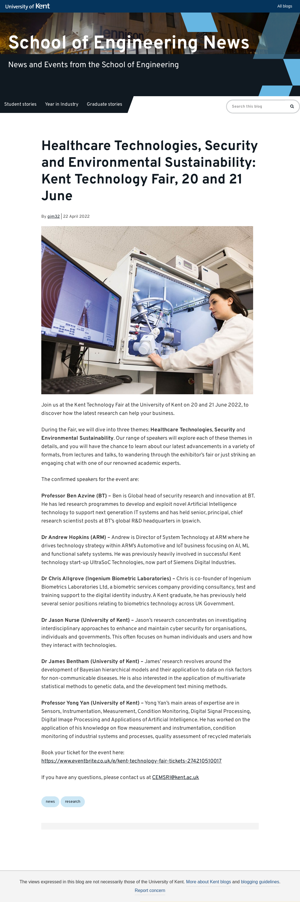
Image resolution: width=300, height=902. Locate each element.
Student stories (20, 104)
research (72, 801)
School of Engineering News (129, 43)
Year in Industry (61, 104)
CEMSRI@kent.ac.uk (175, 777)
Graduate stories (104, 104)
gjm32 (53, 216)
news (50, 801)
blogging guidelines (260, 881)
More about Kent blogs (208, 881)
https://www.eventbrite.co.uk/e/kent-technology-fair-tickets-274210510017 (131, 761)
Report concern (150, 890)
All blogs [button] (284, 6)
